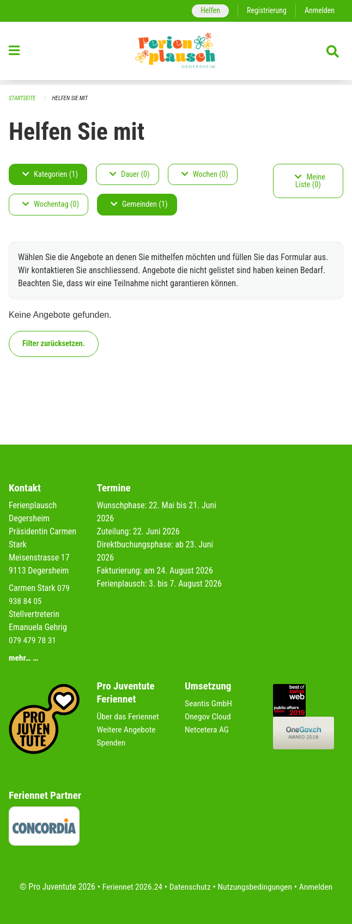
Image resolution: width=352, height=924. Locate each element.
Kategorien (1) (50, 174)
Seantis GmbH (209, 703)
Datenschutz (189, 887)
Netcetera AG (207, 729)
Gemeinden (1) (139, 205)
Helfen (207, 10)
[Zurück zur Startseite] (176, 53)
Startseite (23, 98)
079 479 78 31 (33, 640)
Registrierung (265, 10)
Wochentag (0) (50, 205)
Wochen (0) (204, 174)
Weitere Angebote (127, 729)
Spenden (112, 742)
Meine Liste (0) (310, 181)
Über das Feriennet (129, 716)
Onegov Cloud (209, 716)
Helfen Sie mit (72, 98)
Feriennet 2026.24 (130, 887)
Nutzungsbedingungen (255, 887)
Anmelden (319, 10)
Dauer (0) (130, 174)
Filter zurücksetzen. (53, 343)
